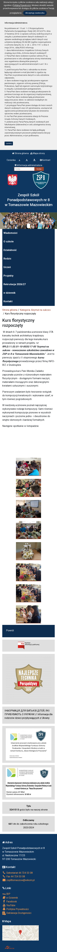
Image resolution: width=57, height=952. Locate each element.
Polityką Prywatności (22, 5)
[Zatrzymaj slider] (28, 225)
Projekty (8, 275)
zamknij (9, 143)
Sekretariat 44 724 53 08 (17, 872)
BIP (6, 893)
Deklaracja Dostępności (16, 913)
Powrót (10, 630)
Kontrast (45, 160)
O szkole (8, 241)
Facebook (9, 901)
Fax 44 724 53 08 (13, 876)
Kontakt (7, 301)
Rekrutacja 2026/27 (14, 284)
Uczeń (7, 267)
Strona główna (20, 153)
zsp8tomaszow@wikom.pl (18, 880)
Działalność (10, 250)
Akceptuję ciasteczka (34, 13)
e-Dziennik (10, 897)
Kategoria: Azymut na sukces (35, 309)
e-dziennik (9, 292)
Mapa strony (37, 153)
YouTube (8, 905)
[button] (4, 220)
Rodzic (7, 258)
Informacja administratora (28, 165)
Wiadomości (10, 233)
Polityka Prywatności (15, 909)
